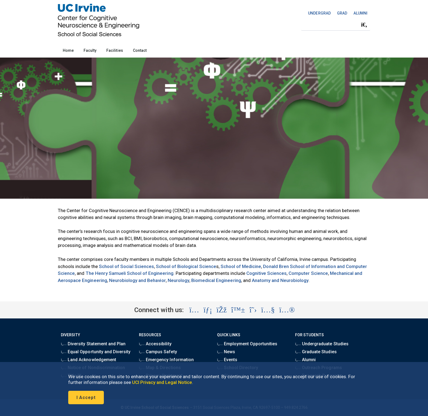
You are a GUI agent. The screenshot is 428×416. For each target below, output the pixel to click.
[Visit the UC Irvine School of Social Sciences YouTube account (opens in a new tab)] (268, 310)
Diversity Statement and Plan (93, 343)
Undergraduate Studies (321, 343)
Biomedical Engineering (216, 280)
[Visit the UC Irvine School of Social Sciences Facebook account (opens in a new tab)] (221, 310)
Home (68, 50)
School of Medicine (241, 266)
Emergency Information (166, 359)
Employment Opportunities (247, 343)
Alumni (305, 359)
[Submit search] (364, 25)
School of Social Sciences (126, 266)
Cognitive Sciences (266, 273)
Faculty (90, 50)
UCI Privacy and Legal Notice (162, 382)
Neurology (178, 280)
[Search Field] (335, 25)
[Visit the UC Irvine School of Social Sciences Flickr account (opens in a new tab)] (287, 310)
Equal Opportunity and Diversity (95, 351)
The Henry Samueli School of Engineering (129, 273)
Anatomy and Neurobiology (280, 280)
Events (227, 359)
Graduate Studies (315, 351)
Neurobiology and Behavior (137, 280)
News (226, 351)
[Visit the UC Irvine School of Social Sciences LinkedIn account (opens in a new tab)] (208, 310)
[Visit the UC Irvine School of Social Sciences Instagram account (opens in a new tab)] (194, 310)
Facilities (114, 50)
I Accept (86, 397)
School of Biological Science (186, 266)
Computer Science (308, 273)
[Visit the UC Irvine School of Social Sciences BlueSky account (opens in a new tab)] (238, 310)
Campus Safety (158, 351)
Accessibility (155, 343)
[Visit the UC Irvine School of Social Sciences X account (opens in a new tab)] (253, 310)
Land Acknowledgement (88, 359)
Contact (140, 50)
